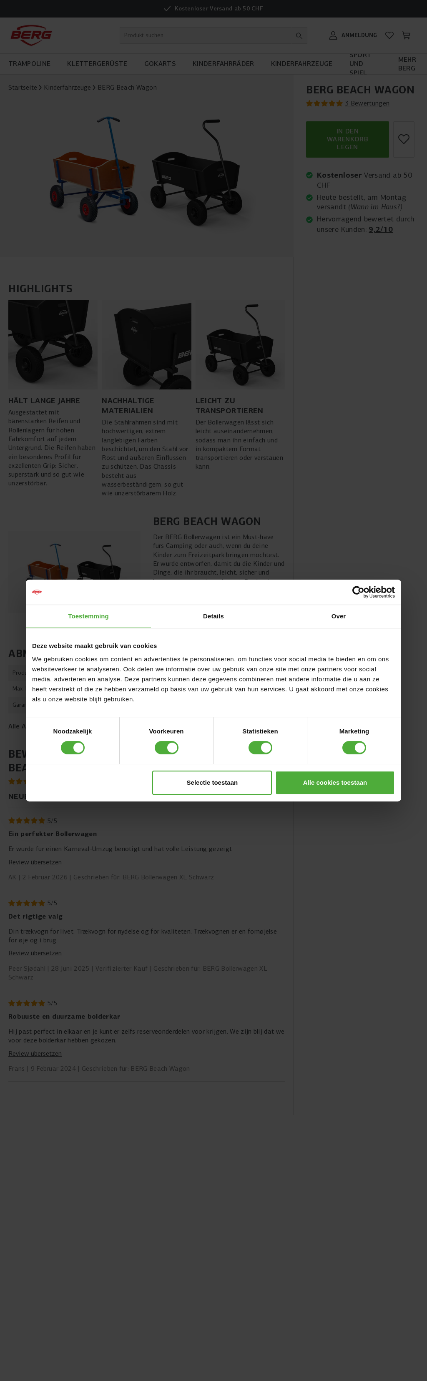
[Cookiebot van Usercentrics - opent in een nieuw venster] (358, 592)
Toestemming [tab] (88, 616)
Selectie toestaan (212, 782)
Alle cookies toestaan (335, 782)
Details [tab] (213, 616)
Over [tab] (339, 616)
